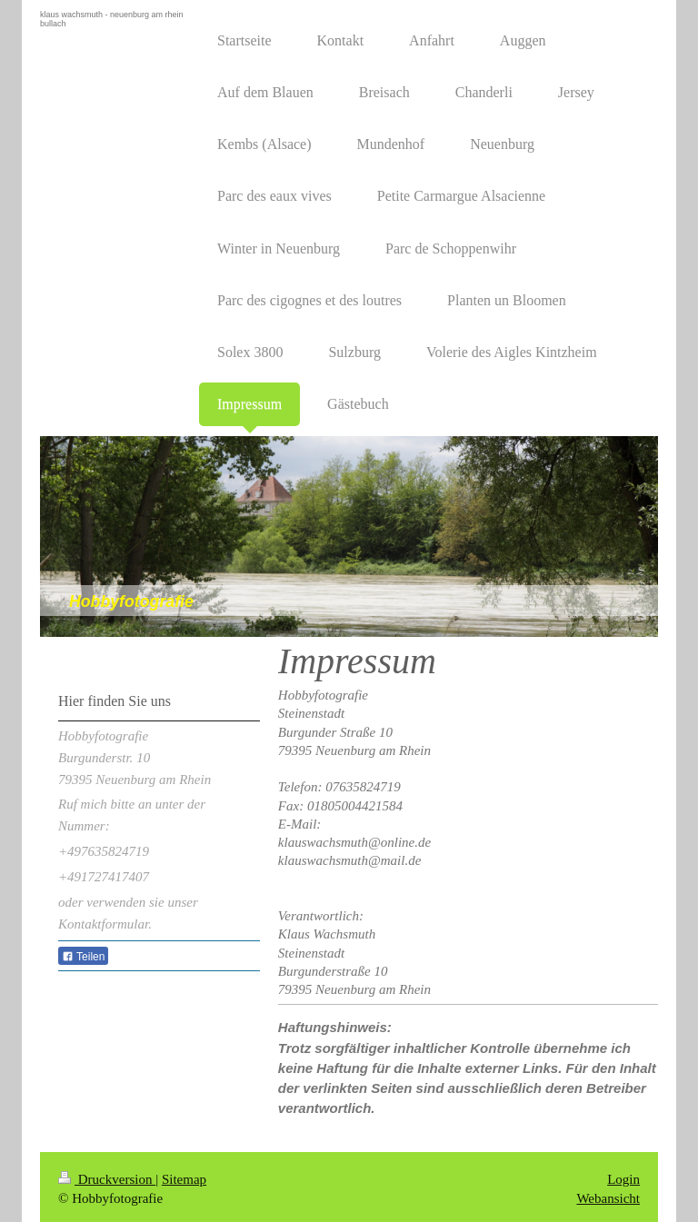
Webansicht (608, 1194)
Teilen (83, 956)
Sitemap (184, 1174)
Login (623, 1174)
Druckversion (106, 1174)
